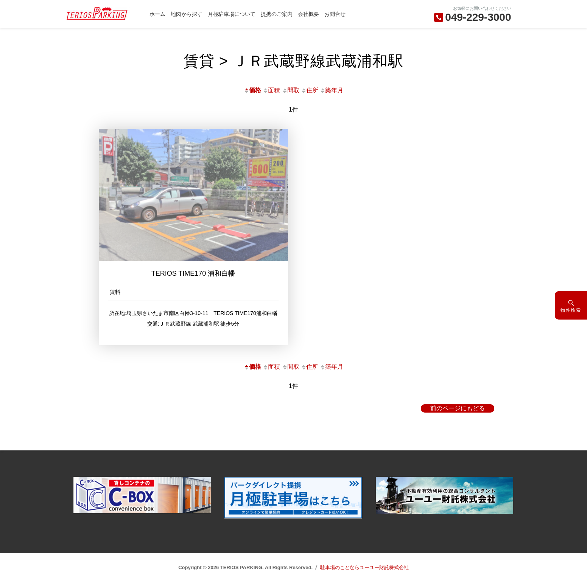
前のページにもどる (457, 408)
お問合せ (335, 14)
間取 (290, 90)
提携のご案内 (277, 14)
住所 (309, 90)
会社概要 (308, 14)
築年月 (331, 90)
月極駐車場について (231, 14)
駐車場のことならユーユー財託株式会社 (364, 567)
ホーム (157, 14)
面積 (271, 90)
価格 (252, 90)
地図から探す (186, 14)
